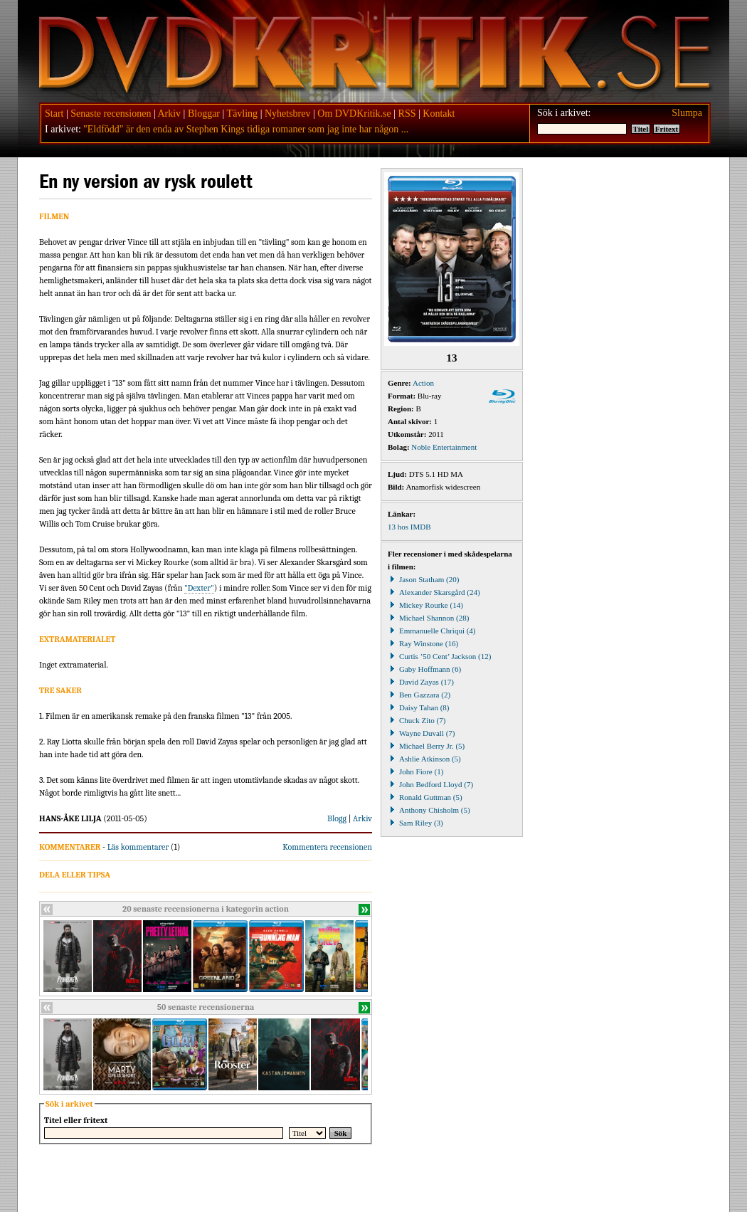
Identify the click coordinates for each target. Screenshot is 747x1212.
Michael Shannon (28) (428, 617)
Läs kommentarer (138, 847)
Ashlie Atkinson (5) (424, 758)
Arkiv (169, 113)
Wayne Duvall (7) (421, 733)
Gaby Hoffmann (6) (424, 669)
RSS (407, 113)
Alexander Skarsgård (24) (434, 592)
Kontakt (439, 113)
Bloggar (204, 113)
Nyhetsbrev (288, 113)
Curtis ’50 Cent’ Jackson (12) (439, 656)
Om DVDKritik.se (354, 113)
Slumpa (687, 112)
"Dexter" (199, 588)
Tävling (242, 113)
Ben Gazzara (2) (419, 694)
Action (423, 383)
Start (54, 113)
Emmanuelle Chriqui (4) (432, 630)
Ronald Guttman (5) (425, 797)
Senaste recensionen (110, 113)
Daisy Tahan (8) (419, 707)
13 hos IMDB (409, 526)
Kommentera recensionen (327, 847)
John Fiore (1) (415, 771)
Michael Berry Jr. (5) (426, 746)
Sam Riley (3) (415, 822)
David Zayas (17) (421, 682)
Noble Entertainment (444, 447)
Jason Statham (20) (423, 579)
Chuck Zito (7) (416, 720)
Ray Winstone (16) (423, 643)
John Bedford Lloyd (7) (430, 784)
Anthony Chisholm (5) (429, 810)
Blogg (336, 818)
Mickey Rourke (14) (425, 605)
